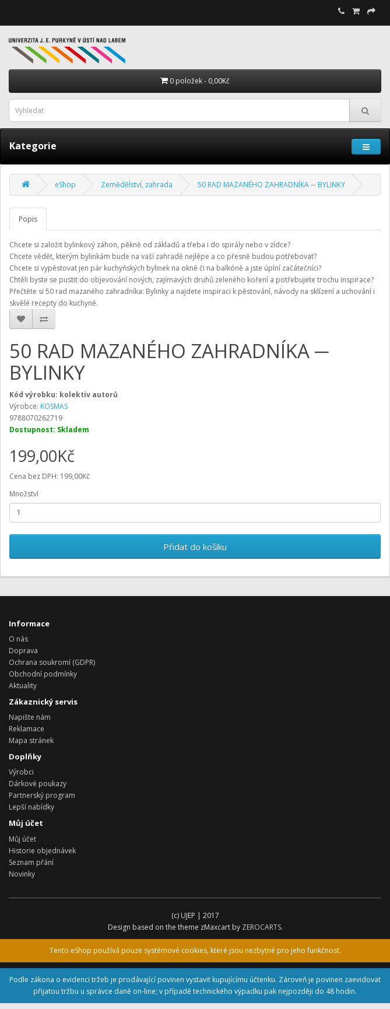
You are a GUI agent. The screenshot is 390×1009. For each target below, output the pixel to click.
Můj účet (22, 839)
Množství (23, 494)
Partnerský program (42, 795)
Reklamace (26, 729)
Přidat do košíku (195, 546)
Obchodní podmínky (43, 674)
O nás (18, 639)
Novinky (22, 874)
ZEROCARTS (261, 927)
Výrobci (21, 772)
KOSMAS (54, 406)
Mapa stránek (31, 740)
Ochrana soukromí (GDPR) (52, 662)
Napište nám (30, 717)
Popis (28, 219)
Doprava (23, 651)
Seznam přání (31, 862)
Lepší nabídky (31, 807)
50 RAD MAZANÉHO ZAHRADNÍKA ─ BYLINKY (271, 185)
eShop (65, 185)
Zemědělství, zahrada (137, 185)
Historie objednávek (42, 851)
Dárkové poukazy (37, 784)
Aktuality (23, 686)
